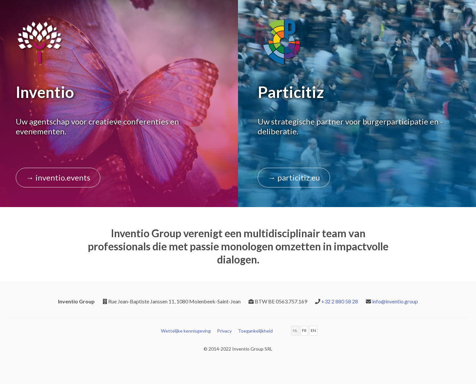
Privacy (224, 331)
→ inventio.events (58, 177)
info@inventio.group (395, 301)
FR (304, 330)
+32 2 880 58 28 (339, 301)
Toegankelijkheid (255, 331)
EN (313, 330)
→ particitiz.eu (294, 177)
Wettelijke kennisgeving (186, 331)
